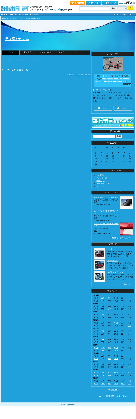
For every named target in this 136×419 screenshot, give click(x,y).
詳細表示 (70, 74)
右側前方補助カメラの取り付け (106, 197)
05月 (123, 373)
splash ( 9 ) (100, 181)
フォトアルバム (46, 52)
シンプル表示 (79, 74)
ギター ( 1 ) (100, 186)
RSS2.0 (114, 390)
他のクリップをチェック (120, 238)
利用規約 (110, 396)
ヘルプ (121, 3)
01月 (96, 348)
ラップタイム (63, 52)
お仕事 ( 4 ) (100, 175)
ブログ (21, 18)
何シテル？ (118, 84)
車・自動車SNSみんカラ (9, 18)
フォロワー (123, 108)
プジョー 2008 (112, 261)
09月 (109, 309)
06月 (129, 373)
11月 (123, 384)
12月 (129, 326)
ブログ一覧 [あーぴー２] (32, 18)
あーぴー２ (97, 90)
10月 (116, 351)
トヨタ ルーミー (113, 249)
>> (117, 143)
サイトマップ (122, 396)
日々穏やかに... (17, 39)
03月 (109, 298)
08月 (103, 351)
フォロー (103, 108)
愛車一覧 (126, 284)
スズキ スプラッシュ (115, 272)
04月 (116, 323)
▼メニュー (81, 52)
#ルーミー (105, 76)
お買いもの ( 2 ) (102, 183)
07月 (96, 359)
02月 (103, 298)
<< (108, 143)
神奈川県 (106, 90)
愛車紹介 (28, 52)
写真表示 (87, 74)
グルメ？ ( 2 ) (101, 178)
